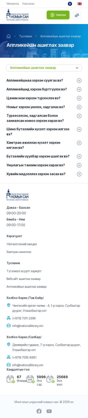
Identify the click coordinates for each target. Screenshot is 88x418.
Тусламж (25, 36)
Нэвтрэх (58, 15)
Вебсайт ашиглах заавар (24, 279)
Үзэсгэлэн (28, 3)
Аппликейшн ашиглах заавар (60, 36)
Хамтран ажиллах (19, 252)
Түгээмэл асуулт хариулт (24, 271)
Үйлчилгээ (13, 3)
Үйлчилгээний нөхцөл (22, 244)
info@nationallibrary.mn (27, 326)
